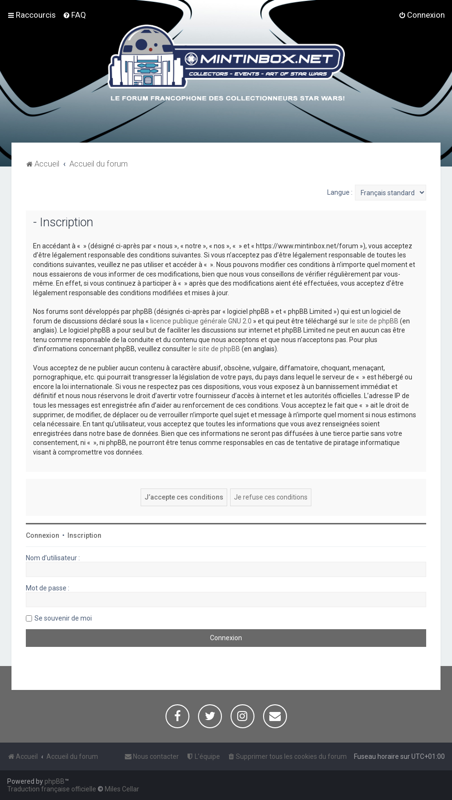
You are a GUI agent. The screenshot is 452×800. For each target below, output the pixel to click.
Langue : (340, 192)
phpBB (54, 781)
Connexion (42, 535)
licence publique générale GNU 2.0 (201, 321)
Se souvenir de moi (63, 618)
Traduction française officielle (51, 789)
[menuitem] (74, 15)
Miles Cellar (122, 789)
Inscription (84, 535)
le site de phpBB (374, 321)
